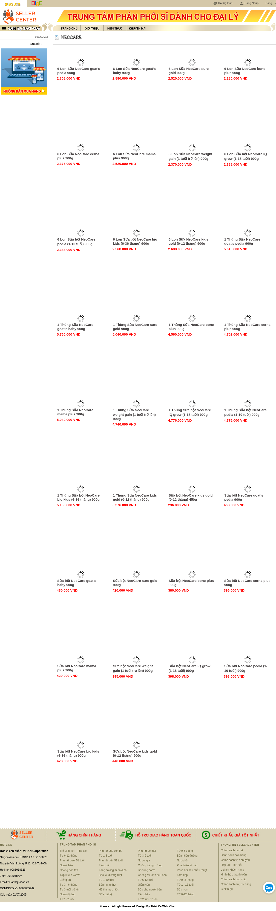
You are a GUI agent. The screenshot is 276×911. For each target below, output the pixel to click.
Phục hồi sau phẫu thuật (192, 870)
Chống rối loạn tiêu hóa (152, 875)
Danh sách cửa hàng (233, 855)
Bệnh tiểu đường (187, 855)
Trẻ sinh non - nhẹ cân (73, 850)
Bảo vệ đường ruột (110, 875)
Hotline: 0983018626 (13, 869)
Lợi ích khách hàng (232, 869)
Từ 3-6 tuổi (145, 855)
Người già (144, 860)
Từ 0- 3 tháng (185, 879)
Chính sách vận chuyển (235, 860)
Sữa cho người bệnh (150, 889)
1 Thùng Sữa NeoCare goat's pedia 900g (242, 241)
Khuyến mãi (137, 28)
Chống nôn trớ (69, 870)
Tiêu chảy (144, 894)
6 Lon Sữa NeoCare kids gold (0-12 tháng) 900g (188, 241)
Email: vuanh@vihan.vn (14, 882)
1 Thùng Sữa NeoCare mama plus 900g (75, 412)
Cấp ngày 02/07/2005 (13, 894)
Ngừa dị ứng (67, 894)
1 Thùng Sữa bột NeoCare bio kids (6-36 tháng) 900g (78, 497)
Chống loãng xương (150, 865)
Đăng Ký (270, 3)
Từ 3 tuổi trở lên (69, 889)
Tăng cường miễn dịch (112, 870)
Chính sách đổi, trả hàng (236, 884)
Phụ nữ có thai (147, 850)
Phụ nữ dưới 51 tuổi (72, 860)
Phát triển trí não (187, 865)
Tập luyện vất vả (70, 875)
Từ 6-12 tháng (68, 855)
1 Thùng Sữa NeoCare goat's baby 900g (75, 327)
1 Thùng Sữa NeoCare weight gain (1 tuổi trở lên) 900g (134, 414)
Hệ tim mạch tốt (108, 889)
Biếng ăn (65, 879)
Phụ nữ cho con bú (110, 850)
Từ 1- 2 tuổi (67, 899)
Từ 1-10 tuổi (106, 879)
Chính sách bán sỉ (232, 850)
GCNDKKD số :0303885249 (17, 888)
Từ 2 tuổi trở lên (148, 899)
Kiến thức (114, 28)
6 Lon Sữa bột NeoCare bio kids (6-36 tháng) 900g (135, 241)
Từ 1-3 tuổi (105, 855)
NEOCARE (71, 37)
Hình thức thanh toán (234, 874)
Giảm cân (144, 884)
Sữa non (182, 889)
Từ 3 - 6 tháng (68, 884)
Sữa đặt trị (105, 894)
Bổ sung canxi (146, 870)
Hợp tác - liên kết (231, 864)
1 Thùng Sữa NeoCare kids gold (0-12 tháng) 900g (135, 497)
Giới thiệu (92, 28)
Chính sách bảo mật (233, 879)
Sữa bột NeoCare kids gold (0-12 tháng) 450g (191, 497)
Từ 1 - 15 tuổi (185, 884)
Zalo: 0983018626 (11, 876)
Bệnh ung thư (107, 884)
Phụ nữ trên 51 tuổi (111, 860)
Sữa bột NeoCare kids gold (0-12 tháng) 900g (135, 753)
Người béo (66, 865)
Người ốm (183, 860)
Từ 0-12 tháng (185, 894)
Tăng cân (104, 865)
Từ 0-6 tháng (185, 850)
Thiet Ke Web (159, 906)
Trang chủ (69, 28)
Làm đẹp (182, 875)
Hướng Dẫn (225, 3)
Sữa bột (35, 43)
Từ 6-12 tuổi (145, 879)
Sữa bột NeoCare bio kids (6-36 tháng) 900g (78, 753)
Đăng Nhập (249, 3)
